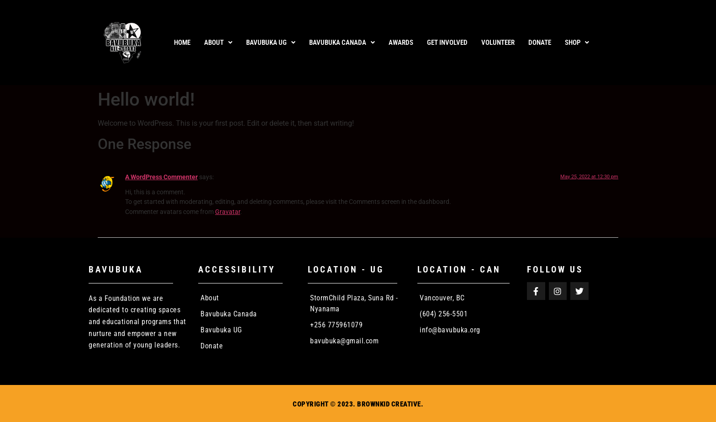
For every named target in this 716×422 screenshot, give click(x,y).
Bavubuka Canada (342, 42)
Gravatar (227, 212)
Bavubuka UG (270, 42)
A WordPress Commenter (161, 177)
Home (182, 42)
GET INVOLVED (447, 42)
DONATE (539, 42)
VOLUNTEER (498, 42)
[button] (218, 42)
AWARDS (401, 42)
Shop (577, 42)
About (218, 42)
